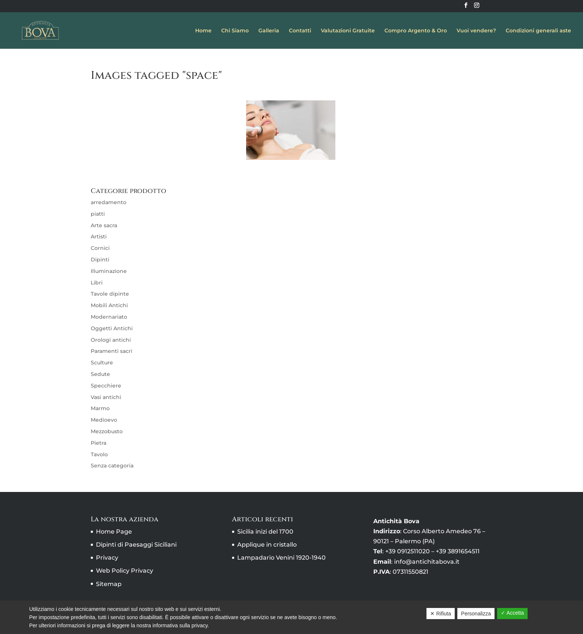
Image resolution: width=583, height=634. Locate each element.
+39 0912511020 (407, 551)
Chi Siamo (235, 31)
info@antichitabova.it (427, 561)
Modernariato (109, 316)
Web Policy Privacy (124, 570)
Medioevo (104, 419)
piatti (98, 213)
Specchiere (106, 385)
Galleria (268, 31)
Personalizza (476, 614)
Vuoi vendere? (476, 31)
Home (203, 31)
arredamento (108, 202)
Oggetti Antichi (112, 328)
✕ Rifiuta (440, 614)
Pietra (98, 443)
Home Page (114, 531)
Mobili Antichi (109, 305)
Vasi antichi (106, 397)
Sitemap (109, 584)
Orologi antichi (111, 340)
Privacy (107, 557)
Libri (97, 282)
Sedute (100, 374)
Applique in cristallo (267, 544)
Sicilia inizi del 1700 (265, 531)
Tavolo (99, 454)
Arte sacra (104, 225)
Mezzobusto (107, 431)
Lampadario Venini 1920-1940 (281, 557)
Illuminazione (109, 271)
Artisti (99, 236)
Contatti (300, 31)
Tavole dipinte (110, 293)
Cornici (100, 248)
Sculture (102, 362)
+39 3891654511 (458, 551)
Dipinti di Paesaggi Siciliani (136, 544)
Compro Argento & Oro (415, 31)
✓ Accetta (512, 613)
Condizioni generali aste (538, 31)
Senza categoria (112, 465)
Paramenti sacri (111, 351)
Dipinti (100, 259)
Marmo (100, 408)
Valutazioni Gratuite (348, 31)
